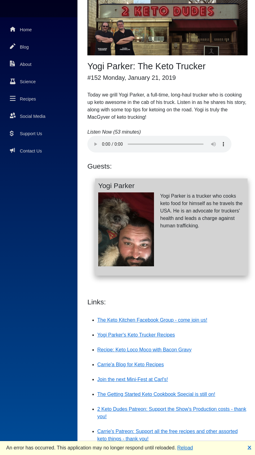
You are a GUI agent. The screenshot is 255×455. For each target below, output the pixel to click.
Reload (185, 447)
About (21, 64)
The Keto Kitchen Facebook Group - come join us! (152, 320)
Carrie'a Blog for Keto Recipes (130, 364)
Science (23, 81)
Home (21, 29)
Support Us (26, 133)
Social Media (27, 116)
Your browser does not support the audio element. (159, 144)
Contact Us (26, 150)
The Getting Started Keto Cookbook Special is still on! (156, 394)
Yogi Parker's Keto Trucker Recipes (136, 334)
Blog (19, 46)
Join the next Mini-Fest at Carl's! (132, 379)
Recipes (23, 98)
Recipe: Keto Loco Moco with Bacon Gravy (144, 349)
